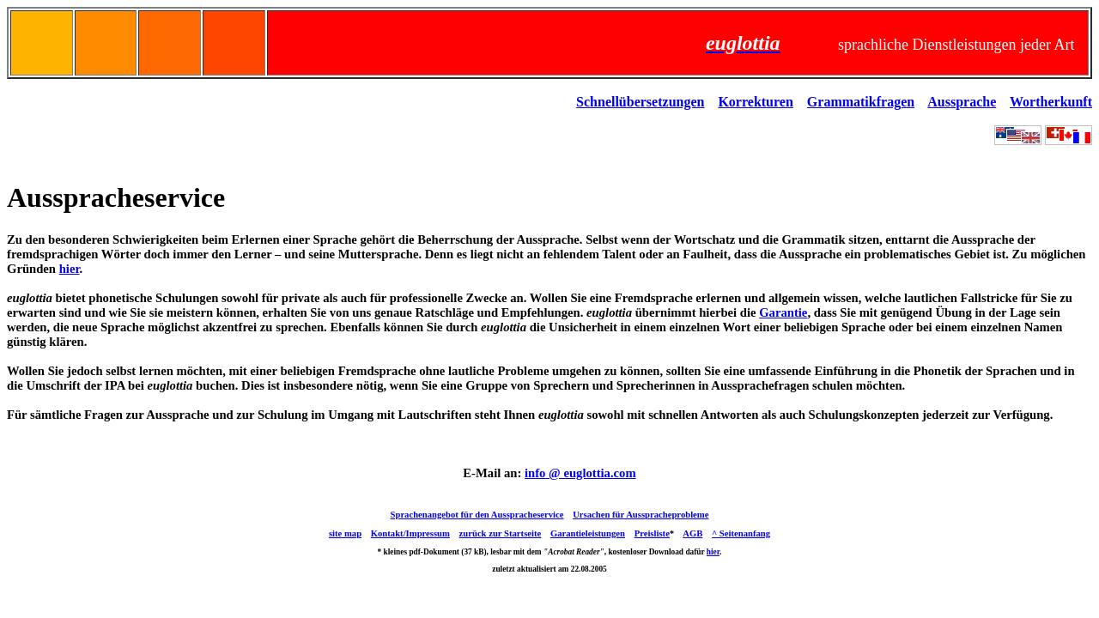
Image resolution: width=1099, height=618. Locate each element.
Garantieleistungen (587, 533)
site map (345, 533)
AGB (692, 533)
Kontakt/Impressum (410, 533)
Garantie (783, 312)
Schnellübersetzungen (640, 101)
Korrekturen (755, 101)
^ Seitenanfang (741, 533)
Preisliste (652, 533)
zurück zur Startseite (500, 533)
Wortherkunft (1051, 101)
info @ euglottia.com (580, 473)
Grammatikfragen (860, 101)
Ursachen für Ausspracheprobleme (640, 514)
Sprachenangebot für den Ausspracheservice (477, 514)
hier (69, 269)
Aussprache (961, 101)
